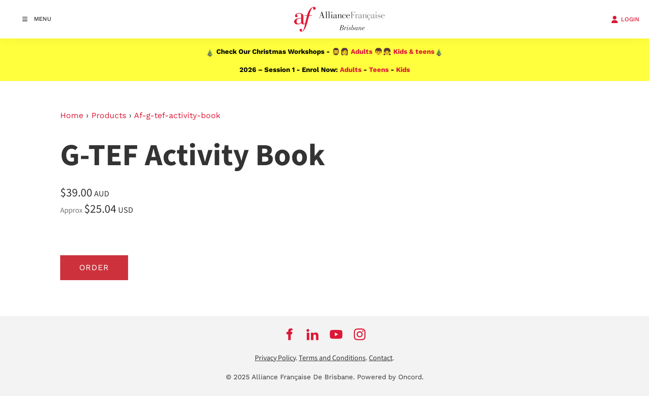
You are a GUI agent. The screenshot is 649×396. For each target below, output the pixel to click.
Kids (403, 70)
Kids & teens (413, 52)
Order (94, 267)
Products (108, 115)
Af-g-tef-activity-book (177, 115)
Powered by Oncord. (390, 377)
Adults (361, 52)
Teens (379, 70)
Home (71, 115)
